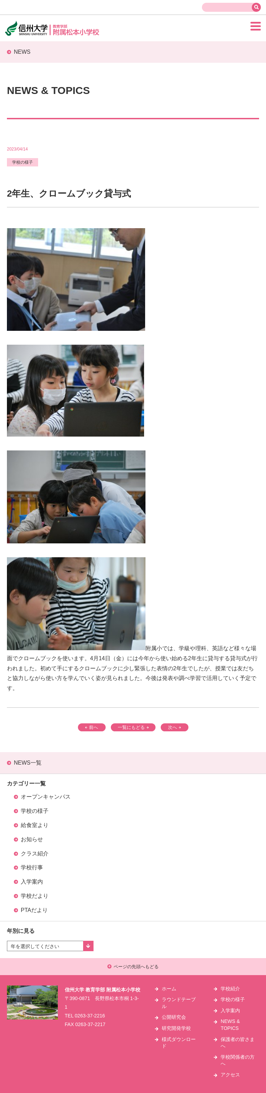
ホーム (169, 988)
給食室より (34, 825)
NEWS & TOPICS (230, 1024)
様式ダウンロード (179, 1042)
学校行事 (32, 867)
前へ (91, 727)
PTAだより (34, 910)
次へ (174, 727)
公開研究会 (174, 1017)
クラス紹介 (34, 854)
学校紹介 (230, 988)
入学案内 (32, 882)
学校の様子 (34, 811)
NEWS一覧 (28, 763)
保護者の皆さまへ (238, 1042)
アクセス (230, 1074)
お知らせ (32, 839)
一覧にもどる (133, 727)
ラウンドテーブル (179, 1003)
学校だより (34, 896)
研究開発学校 (176, 1028)
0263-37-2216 (90, 1015)
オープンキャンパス (46, 797)
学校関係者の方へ (238, 1060)
